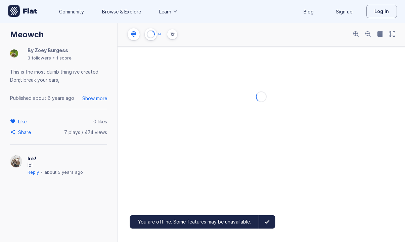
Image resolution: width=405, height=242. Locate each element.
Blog (309, 11)
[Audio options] (159, 34)
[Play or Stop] (151, 34)
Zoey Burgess (51, 50)
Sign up (344, 11)
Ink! (32, 158)
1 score (64, 58)
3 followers (39, 58)
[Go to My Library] (22, 11)
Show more (94, 98)
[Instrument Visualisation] (172, 34)
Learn (168, 11)
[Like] (23, 121)
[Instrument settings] (134, 34)
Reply (33, 172)
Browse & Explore (121, 11)
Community (71, 11)
